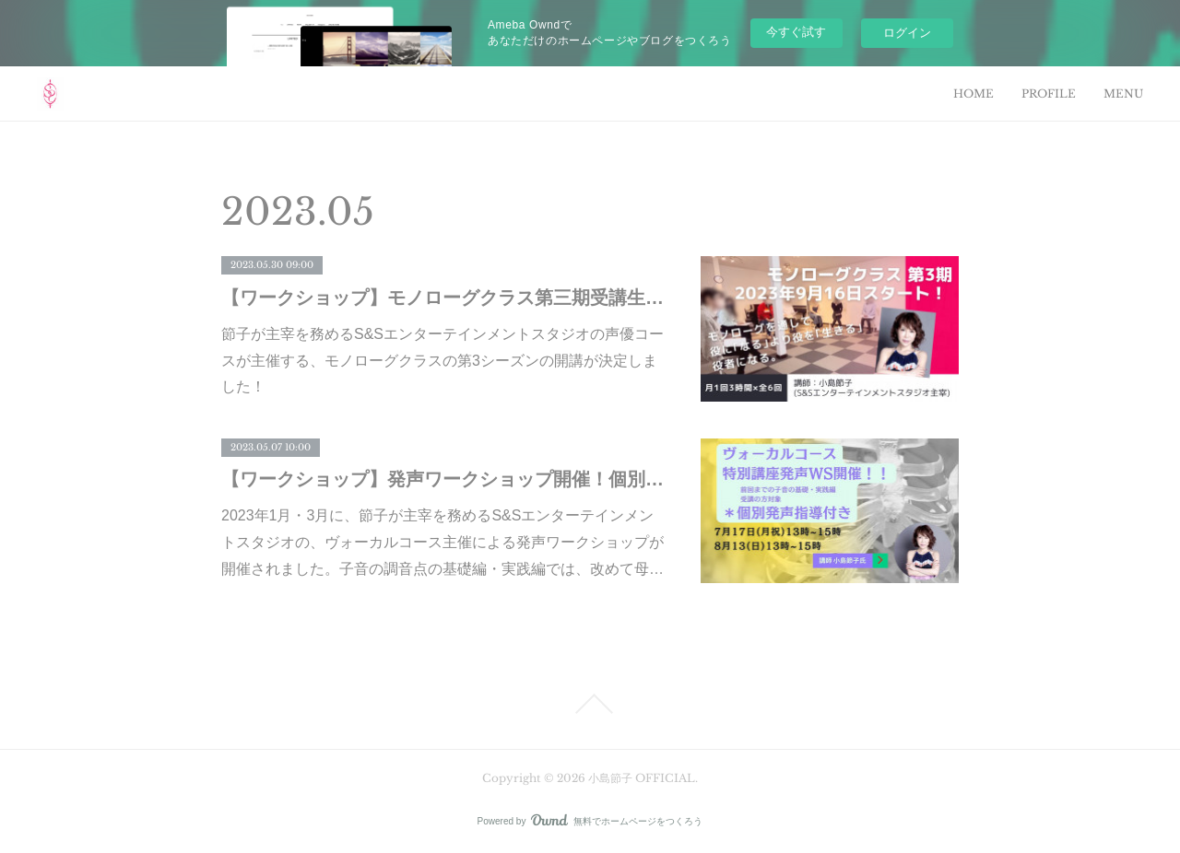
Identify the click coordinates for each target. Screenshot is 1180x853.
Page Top (590, 704)
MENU (1123, 93)
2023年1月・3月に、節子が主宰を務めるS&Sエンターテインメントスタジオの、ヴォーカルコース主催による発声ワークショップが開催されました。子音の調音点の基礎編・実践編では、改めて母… (442, 542)
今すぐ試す (796, 32)
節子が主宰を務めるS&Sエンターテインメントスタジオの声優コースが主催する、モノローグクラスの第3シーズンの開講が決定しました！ (442, 360)
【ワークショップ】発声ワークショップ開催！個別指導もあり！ (442, 479)
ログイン (907, 33)
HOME (973, 93)
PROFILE (1048, 93)
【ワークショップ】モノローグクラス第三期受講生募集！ (442, 297)
